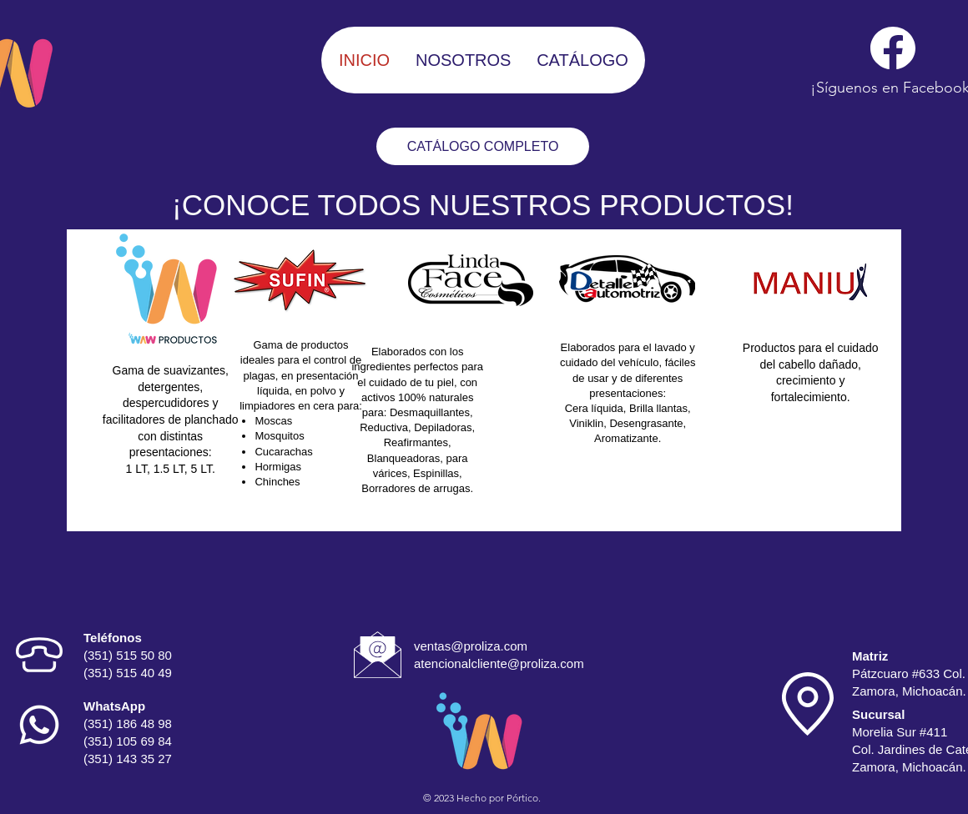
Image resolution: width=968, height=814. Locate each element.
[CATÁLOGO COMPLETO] (482, 146)
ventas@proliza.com (470, 646)
